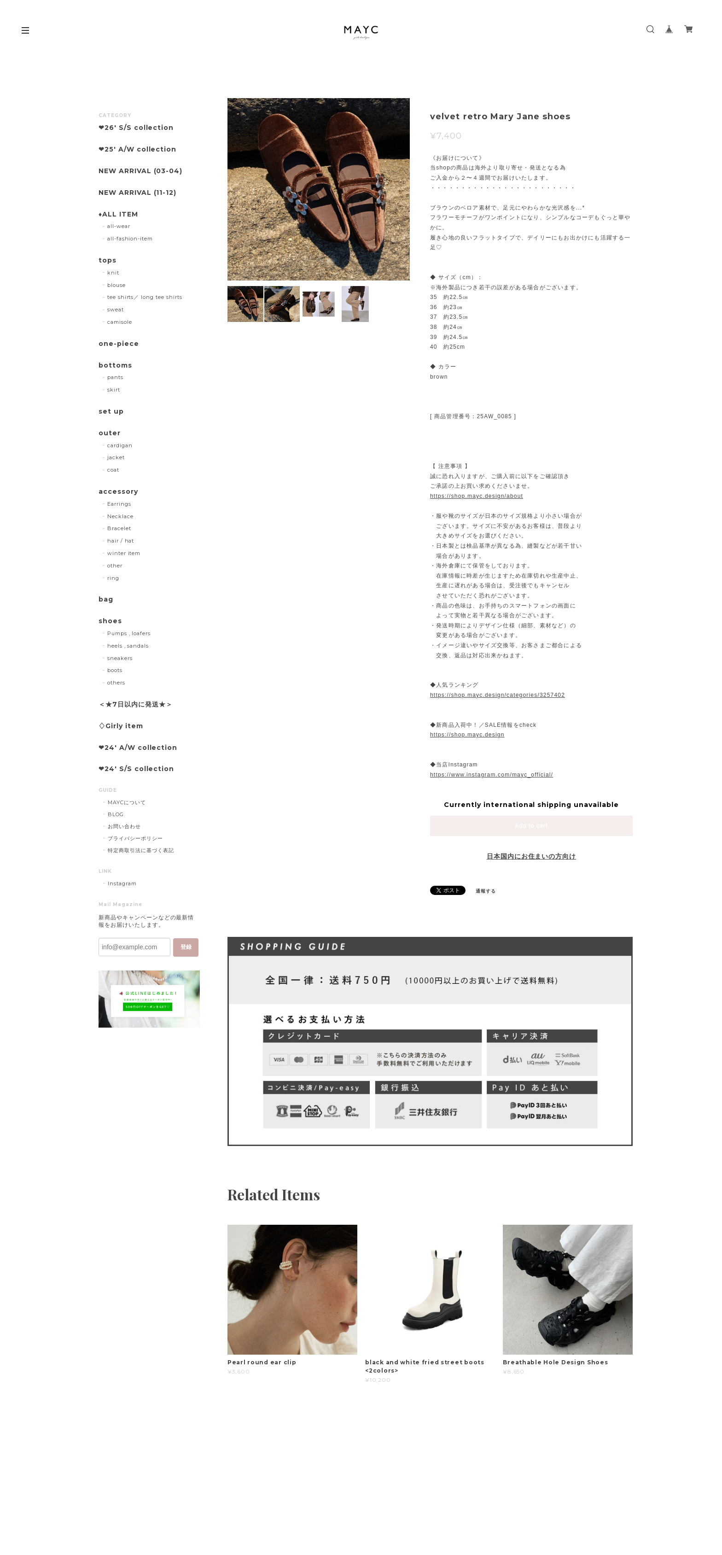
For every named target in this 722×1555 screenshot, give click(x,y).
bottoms (115, 365)
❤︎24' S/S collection (136, 769)
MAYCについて (127, 802)
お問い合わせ (124, 826)
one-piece (119, 344)
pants (115, 377)
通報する (486, 891)
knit (113, 272)
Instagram (122, 883)
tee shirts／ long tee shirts (144, 297)
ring (113, 578)
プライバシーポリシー (135, 838)
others (116, 682)
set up (111, 411)
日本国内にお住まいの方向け (531, 856)
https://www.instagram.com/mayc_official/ (491, 775)
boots (114, 670)
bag (106, 599)
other (114, 565)
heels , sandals (128, 646)
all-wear (118, 226)
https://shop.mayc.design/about (476, 496)
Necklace (120, 516)
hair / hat (120, 541)
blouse (116, 285)
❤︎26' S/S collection (136, 128)
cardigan (120, 445)
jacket (116, 457)
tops (107, 260)
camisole (119, 322)
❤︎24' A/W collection (138, 748)
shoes (110, 621)
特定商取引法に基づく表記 (141, 850)
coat (113, 470)
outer (110, 433)
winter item (124, 553)
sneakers (120, 658)
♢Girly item (121, 726)
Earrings (119, 504)
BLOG (116, 814)
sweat (115, 309)
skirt (113, 389)
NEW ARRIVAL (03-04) (140, 171)
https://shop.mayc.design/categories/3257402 (497, 695)
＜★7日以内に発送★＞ (136, 704)
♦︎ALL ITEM (118, 214)
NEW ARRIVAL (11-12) (137, 193)
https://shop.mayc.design (467, 734)
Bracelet (119, 528)
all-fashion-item (130, 238)
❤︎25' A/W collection (137, 149)
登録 (186, 947)
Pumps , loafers (129, 633)
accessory (118, 492)
